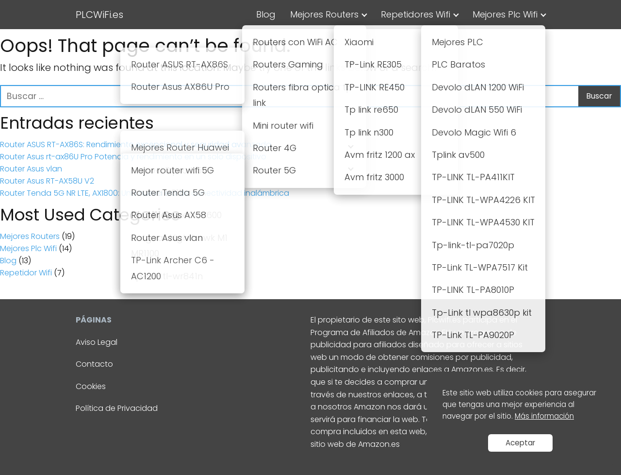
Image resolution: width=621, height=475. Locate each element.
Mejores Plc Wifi (505, 14)
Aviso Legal (96, 342)
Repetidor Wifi (26, 272)
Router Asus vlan (31, 168)
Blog (266, 14)
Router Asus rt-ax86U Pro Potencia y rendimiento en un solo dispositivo (133, 156)
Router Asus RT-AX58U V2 (47, 181)
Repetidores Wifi (415, 14)
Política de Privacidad (117, 408)
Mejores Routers (324, 14)
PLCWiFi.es (99, 14)
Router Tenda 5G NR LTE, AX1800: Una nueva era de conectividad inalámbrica (144, 193)
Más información (544, 416)
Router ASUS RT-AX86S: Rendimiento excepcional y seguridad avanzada (135, 144)
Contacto (94, 364)
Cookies (91, 386)
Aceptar (520, 443)
